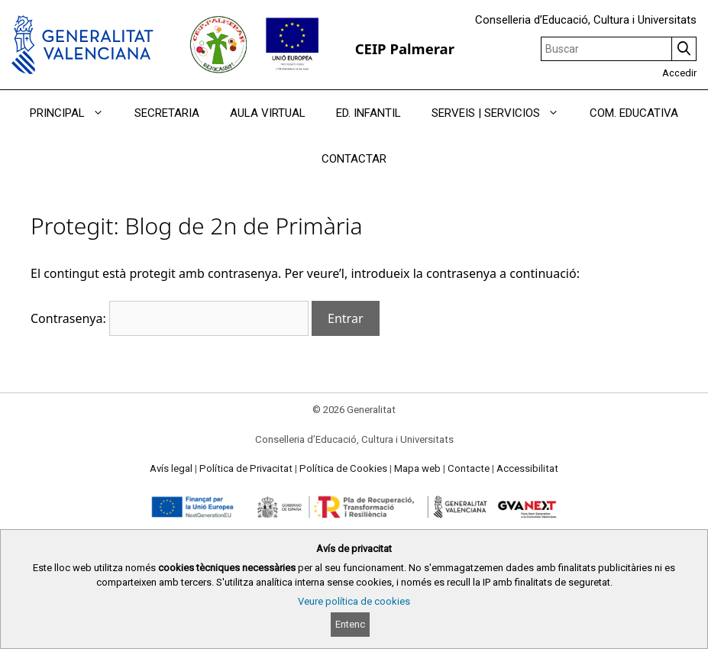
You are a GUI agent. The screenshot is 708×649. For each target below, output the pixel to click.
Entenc (350, 624)
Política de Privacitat (246, 468)
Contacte (469, 468)
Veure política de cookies (354, 601)
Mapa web (417, 468)
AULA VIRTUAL (268, 113)
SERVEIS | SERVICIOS (503, 113)
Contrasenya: (170, 318)
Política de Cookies (343, 468)
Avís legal (171, 468)
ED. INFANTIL (368, 113)
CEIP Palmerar (404, 48)
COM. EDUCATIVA (634, 113)
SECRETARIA (166, 113)
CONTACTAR (354, 159)
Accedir (679, 73)
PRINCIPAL (74, 113)
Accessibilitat (527, 468)
